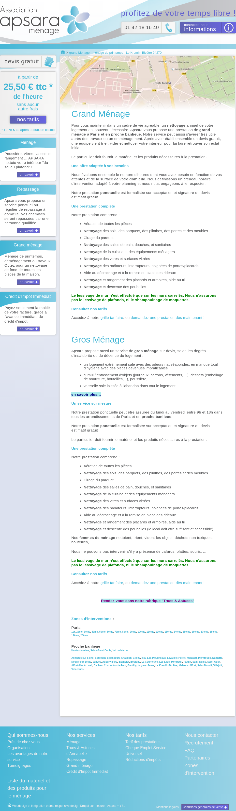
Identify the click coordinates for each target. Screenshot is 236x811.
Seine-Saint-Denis (100, 650)
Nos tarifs (136, 735)
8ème (125, 631)
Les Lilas (164, 661)
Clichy (136, 657)
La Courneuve (149, 661)
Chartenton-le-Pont (115, 665)
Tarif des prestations (143, 742)
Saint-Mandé (204, 665)
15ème (186, 631)
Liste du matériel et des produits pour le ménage (28, 788)
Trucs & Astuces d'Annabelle (80, 751)
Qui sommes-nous (27, 735)
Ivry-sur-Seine (146, 665)
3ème (87, 631)
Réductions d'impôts (143, 760)
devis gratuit (21, 61)
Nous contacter (201, 735)
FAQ (189, 750)
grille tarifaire (112, 317)
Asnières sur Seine (82, 657)
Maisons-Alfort (187, 665)
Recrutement (198, 742)
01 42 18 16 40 (141, 27)
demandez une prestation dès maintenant (166, 317)
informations (200, 29)
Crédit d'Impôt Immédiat (87, 771)
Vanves (96, 661)
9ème (133, 631)
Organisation (18, 748)
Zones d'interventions (91, 619)
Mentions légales (167, 807)
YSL (122, 806)
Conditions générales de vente (203, 807)
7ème (118, 631)
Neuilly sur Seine (81, 661)
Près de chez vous (23, 742)
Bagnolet (123, 661)
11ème (150, 631)
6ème (110, 631)
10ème (141, 631)
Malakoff (191, 657)
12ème (159, 631)
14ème (177, 631)
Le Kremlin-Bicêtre (166, 665)
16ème (195, 631)
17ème (204, 631)
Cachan (98, 665)
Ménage (73, 742)
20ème (84, 635)
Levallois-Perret (176, 657)
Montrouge (204, 657)
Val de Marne (120, 650)
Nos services (80, 735)
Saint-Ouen (213, 661)
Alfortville (77, 665)
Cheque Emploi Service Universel (145, 751)
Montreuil (176, 661)
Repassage (76, 760)
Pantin (187, 661)
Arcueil (88, 665)
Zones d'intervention (199, 769)
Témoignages (19, 765)
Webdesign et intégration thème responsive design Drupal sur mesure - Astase (61, 806)
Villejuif (217, 665)
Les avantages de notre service (27, 757)
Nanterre (217, 657)
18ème (213, 631)
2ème (79, 631)
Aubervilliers (109, 661)
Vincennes (77, 669)
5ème (102, 631)
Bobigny (135, 661)
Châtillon (126, 657)
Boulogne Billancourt (107, 657)
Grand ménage (79, 765)
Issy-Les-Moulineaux (154, 657)
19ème (75, 635)
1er (73, 631)
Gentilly (132, 665)
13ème (168, 631)
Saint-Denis (199, 661)
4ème (95, 631)
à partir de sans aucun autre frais (28, 103)
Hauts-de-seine (80, 650)
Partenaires (197, 757)
